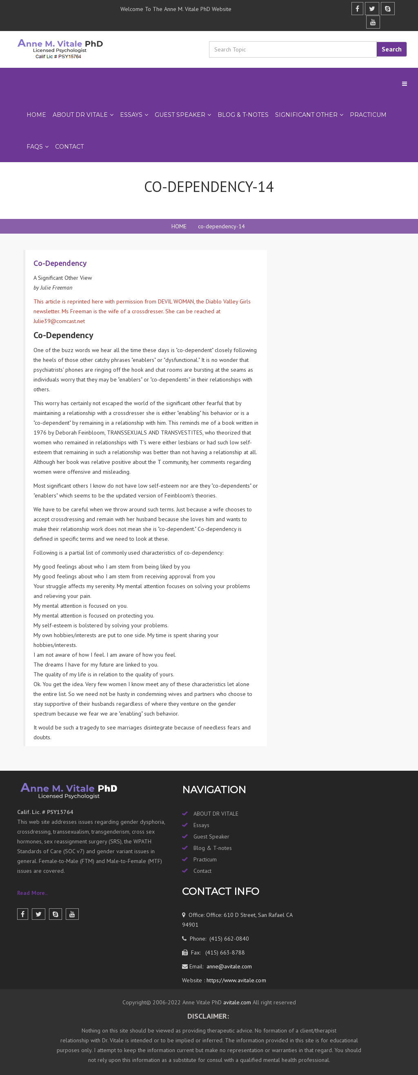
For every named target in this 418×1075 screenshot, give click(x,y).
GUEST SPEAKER (180, 114)
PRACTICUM (368, 114)
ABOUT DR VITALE (80, 114)
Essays (201, 825)
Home (36, 114)
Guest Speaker (211, 836)
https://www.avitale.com (235, 980)
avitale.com (236, 1002)
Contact (69, 146)
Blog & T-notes (212, 848)
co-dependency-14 (221, 226)
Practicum (205, 859)
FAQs (35, 146)
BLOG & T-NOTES (243, 114)
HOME (179, 226)
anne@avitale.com (228, 966)
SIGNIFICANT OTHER (306, 114)
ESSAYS (131, 114)
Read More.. (32, 893)
